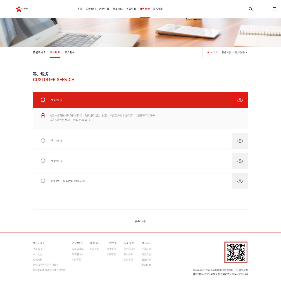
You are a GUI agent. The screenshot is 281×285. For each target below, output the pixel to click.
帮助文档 (111, 249)
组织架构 (37, 259)
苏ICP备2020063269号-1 (205, 274)
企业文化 (37, 254)
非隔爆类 (76, 259)
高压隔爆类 (78, 249)
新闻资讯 (118, 9)
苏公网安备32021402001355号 (233, 274)
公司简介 (37, 249)
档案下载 (111, 254)
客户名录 (70, 52)
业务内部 (146, 264)
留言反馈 (146, 254)
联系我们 (158, 9)
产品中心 (104, 9)
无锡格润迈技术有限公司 (46, 264)
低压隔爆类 (78, 254)
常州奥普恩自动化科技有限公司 (49, 270)
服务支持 (145, 9)
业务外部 (146, 259)
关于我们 (91, 9)
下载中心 (131, 9)
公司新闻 (94, 249)
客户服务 (55, 52)
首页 (79, 9)
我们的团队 (39, 52)
